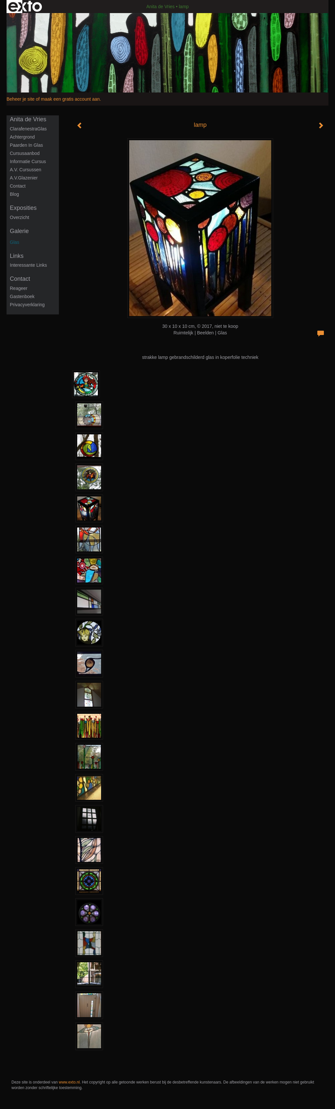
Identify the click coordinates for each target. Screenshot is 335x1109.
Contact (18, 186)
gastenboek (22, 296)
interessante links (28, 265)
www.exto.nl (69, 1082)
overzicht (19, 217)
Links (17, 256)
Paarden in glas (26, 145)
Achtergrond (22, 137)
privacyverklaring (27, 304)
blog (14, 194)
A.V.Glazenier (24, 177)
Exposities (23, 208)
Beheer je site (21, 99)
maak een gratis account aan (70, 99)
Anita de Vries (160, 6)
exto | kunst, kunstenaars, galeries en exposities (25, 6)
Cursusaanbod (25, 153)
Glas (14, 242)
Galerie (19, 231)
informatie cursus (28, 161)
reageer (18, 288)
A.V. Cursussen (25, 169)
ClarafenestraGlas (28, 128)
